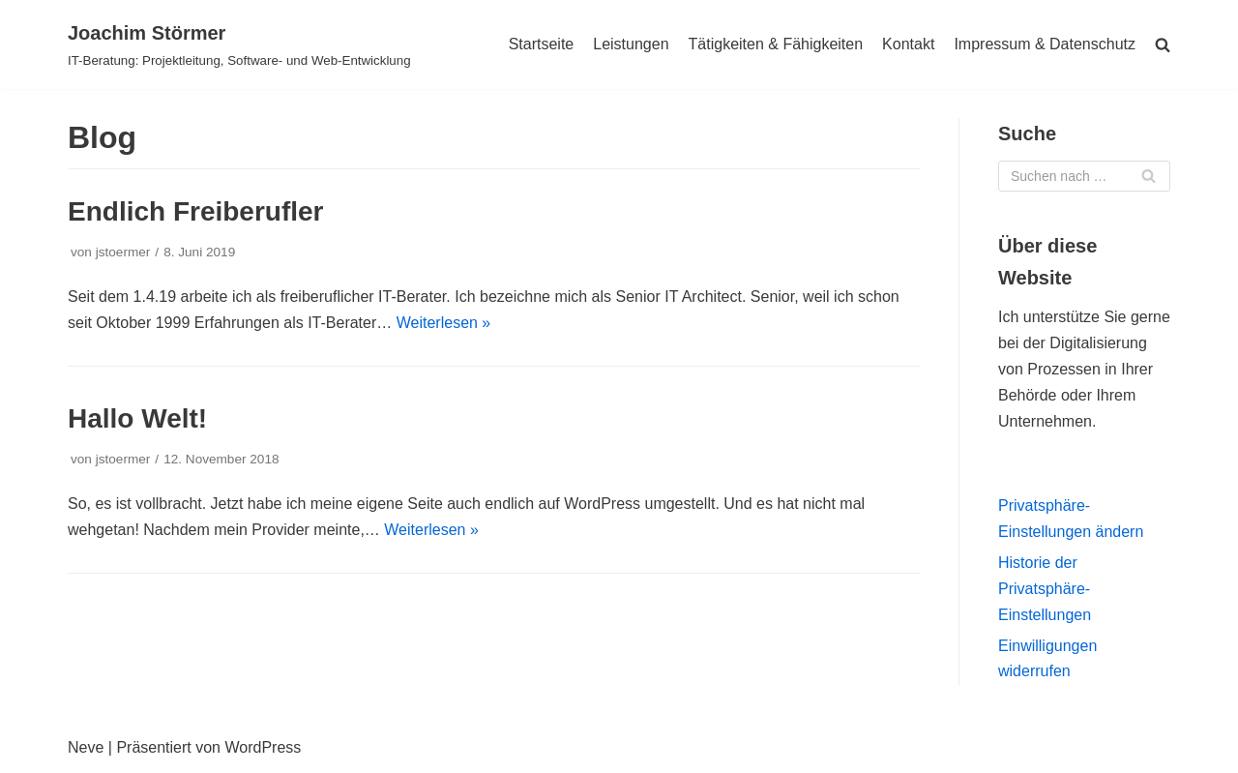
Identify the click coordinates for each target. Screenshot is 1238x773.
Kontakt (908, 44)
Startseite (542, 44)
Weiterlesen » (444, 322)
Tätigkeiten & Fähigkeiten (776, 44)
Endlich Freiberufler (196, 211)
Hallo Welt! (137, 418)
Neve (85, 747)
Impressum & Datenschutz (1044, 44)
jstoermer (123, 252)
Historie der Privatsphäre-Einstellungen (1044, 588)
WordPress (262, 747)
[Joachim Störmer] (239, 44)
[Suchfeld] (1084, 176)
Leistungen (630, 44)
